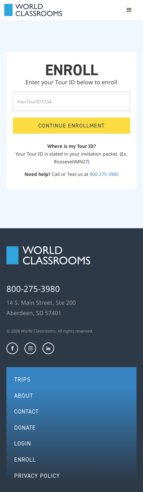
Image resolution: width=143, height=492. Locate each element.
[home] (33, 10)
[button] (129, 10)
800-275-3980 (104, 174)
